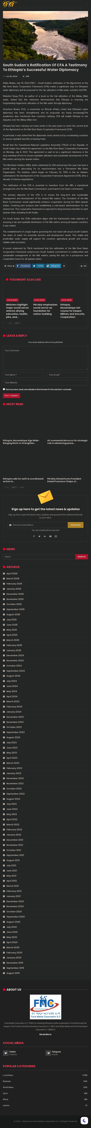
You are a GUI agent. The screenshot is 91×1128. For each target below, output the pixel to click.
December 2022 (15, 778)
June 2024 (12, 686)
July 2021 (11, 865)
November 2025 (15, 599)
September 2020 (15, 916)
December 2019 (14, 962)
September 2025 (15, 609)
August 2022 (13, 798)
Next (17, 323)
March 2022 (12, 824)
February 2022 (14, 829)
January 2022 (13, 834)
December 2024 (15, 655)
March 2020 (12, 947)
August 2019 (13, 973)
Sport (5, 1093)
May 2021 (11, 875)
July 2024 (11, 681)
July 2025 (11, 619)
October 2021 (13, 850)
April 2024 (12, 696)
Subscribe (75, 525)
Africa (5, 1099)
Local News (12, 300)
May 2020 (11, 937)
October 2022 (14, 788)
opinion (6, 1105)
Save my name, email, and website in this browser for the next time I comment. (39, 389)
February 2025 (14, 645)
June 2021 (11, 870)
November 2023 (15, 722)
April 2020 (12, 942)
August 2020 (13, 921)
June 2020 (12, 932)
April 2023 (11, 757)
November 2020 (15, 906)
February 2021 (13, 891)
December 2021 (14, 839)
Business (7, 1081)
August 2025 (13, 614)
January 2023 (13, 773)
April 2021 (11, 880)
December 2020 (15, 901)
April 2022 (11, 819)
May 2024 (11, 691)
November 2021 (14, 845)
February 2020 (14, 952)
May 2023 (11, 752)
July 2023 (11, 742)
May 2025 (11, 629)
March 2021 (12, 885)
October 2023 (14, 727)
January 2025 (13, 650)
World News (8, 1087)
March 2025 (12, 640)
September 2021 (15, 855)
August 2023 (13, 737)
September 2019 (15, 967)
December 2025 (15, 594)
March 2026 (12, 578)
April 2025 (11, 634)
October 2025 (14, 604)
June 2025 (12, 624)
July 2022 (11, 803)
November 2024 (15, 660)
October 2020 (14, 911)
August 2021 (13, 860)
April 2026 (11, 573)
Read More (45, 1034)
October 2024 (14, 665)
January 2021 (13, 896)
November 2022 (15, 783)
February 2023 (14, 768)
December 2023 (15, 716)
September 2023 (15, 732)
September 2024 (15, 670)
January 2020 (13, 957)
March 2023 (12, 763)
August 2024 (13, 675)
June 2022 (12, 809)
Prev (10, 323)
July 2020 (11, 927)
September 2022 (15, 793)
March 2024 (12, 701)
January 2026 (13, 588)
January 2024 (13, 711)
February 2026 (14, 583)
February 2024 (14, 706)
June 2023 (12, 747)
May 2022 (11, 814)
